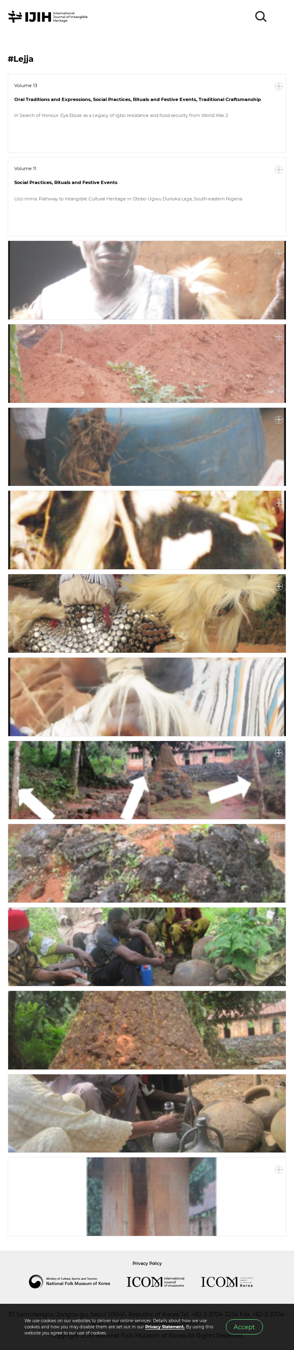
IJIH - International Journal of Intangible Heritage (49, 17)
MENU (280, 17)
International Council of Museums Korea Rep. (235, 1282)
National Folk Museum (78, 1282)
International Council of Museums (164, 1282)
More (279, 87)
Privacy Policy (147, 1263)
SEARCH (261, 17)
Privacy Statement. (165, 1327)
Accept (244, 1327)
